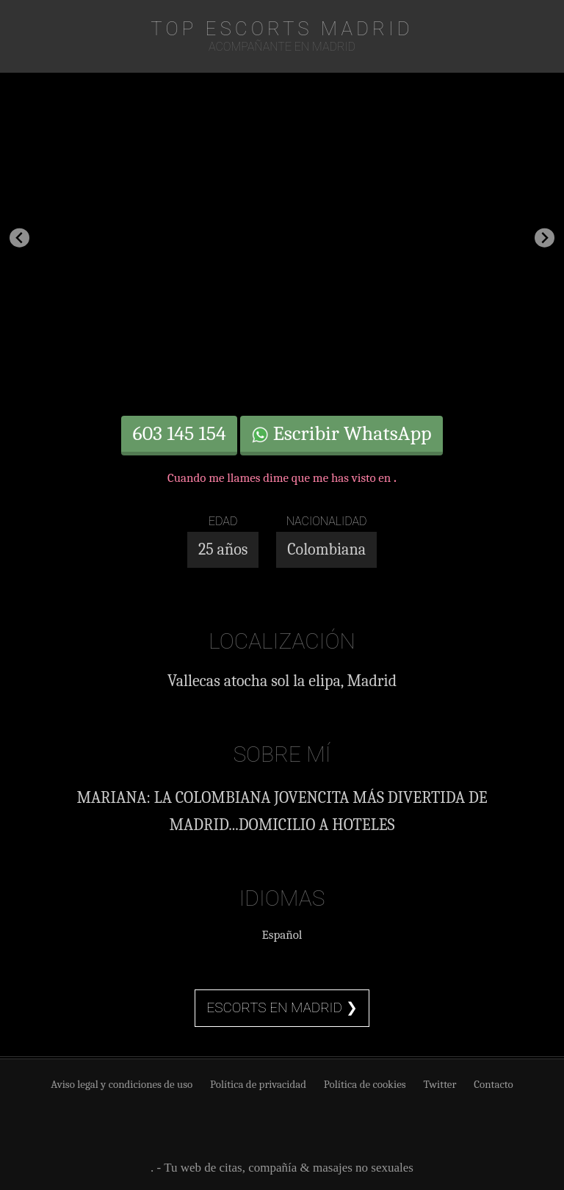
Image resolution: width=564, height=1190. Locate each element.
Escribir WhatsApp (341, 433)
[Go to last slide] (19, 238)
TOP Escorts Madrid (282, 29)
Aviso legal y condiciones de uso (121, 1084)
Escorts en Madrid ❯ (281, 1007)
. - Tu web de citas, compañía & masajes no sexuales (282, 1168)
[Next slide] (544, 238)
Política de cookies (365, 1084)
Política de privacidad (258, 1084)
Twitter (439, 1084)
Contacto (493, 1084)
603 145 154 (178, 433)
